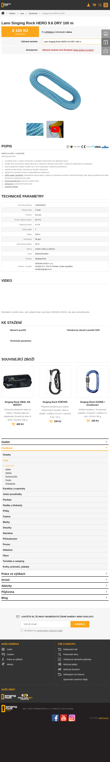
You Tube (63, 756)
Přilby (6, 549)
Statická (8, 512)
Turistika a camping (13, 600)
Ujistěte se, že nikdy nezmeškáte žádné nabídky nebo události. (57, 655)
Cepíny (6, 555)
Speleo (8, 508)
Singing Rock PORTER (55, 440)
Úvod (2, 13)
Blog (4, 636)
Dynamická (33, 13)
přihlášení (49, 32)
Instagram (71, 756)
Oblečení (8, 588)
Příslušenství (10, 522)
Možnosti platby (70, 703)
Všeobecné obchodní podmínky (77, 698)
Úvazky (7, 493)
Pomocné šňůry (11, 515)
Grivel (5, 618)
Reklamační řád (70, 688)
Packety (7, 538)
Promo (6, 583)
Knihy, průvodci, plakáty (16, 605)
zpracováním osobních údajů (50, 669)
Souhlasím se (43, 669)
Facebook (55, 756)
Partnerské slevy (70, 693)
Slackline (8, 572)
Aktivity (6, 624)
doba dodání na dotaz (83, 50)
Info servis (105, 42)
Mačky (6, 561)
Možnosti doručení (71, 708)
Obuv (6, 594)
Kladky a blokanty (12, 544)
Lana (22, 13)
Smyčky (7, 566)
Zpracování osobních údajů (75, 718)
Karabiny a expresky (14, 527)
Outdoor (12, 13)
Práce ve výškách (13, 612)
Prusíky (8, 519)
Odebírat (80, 663)
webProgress (104, 757)
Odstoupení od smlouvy (73, 713)
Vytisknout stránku (105, 33)
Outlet (5, 480)
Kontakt (105, 51)
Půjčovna (7, 630)
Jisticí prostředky (12, 533)
